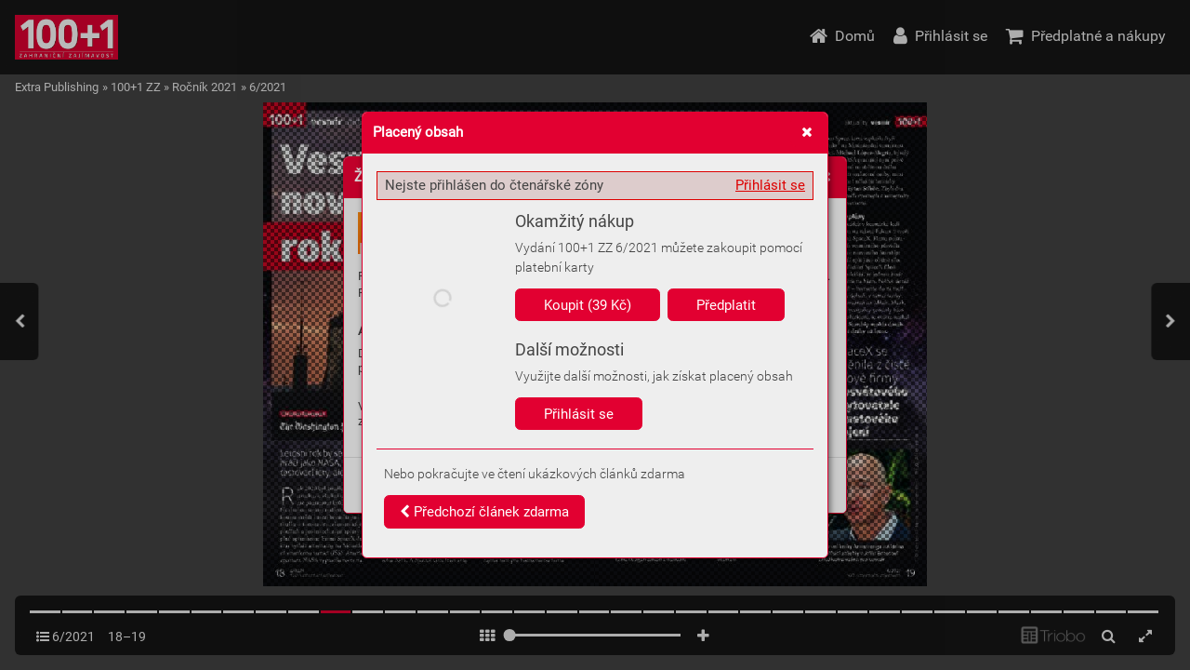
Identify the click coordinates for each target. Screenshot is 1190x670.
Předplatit (726, 305)
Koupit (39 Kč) (587, 305)
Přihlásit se (770, 185)
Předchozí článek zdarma (484, 511)
